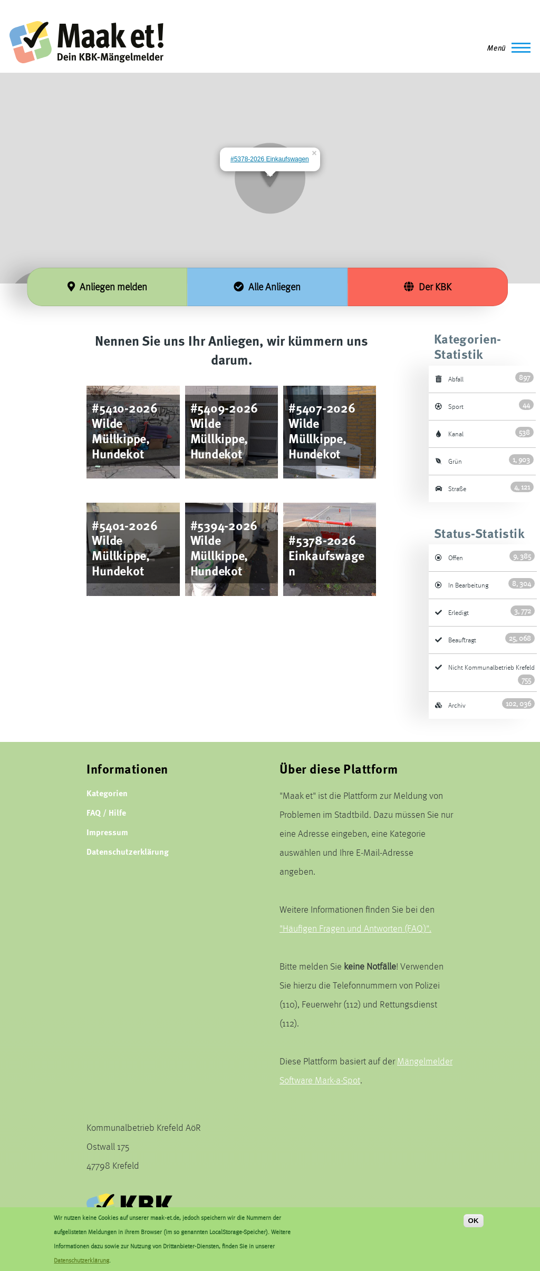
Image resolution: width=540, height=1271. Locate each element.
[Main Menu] (505, 47)
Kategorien (107, 793)
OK (473, 1221)
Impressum (107, 832)
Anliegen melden (107, 287)
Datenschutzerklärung (127, 851)
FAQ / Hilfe (106, 812)
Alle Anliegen (267, 287)
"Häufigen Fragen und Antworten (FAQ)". (355, 928)
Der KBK (427, 287)
